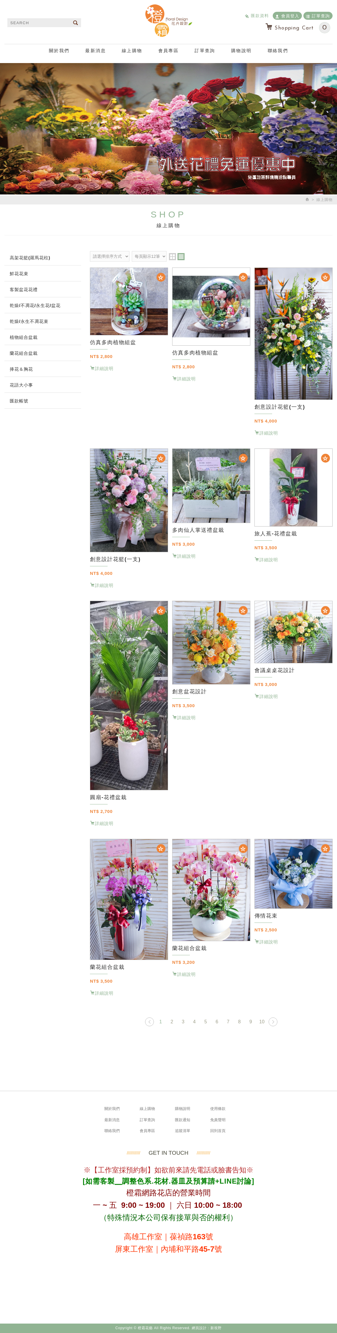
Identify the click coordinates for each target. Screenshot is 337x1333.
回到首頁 (218, 1131)
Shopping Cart (297, 27)
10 (261, 1021)
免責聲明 (218, 1120)
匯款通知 (182, 1120)
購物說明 (241, 50)
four (181, 256)
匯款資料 (257, 15)
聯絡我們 (278, 50)
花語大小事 (21, 384)
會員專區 (168, 50)
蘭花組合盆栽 (24, 353)
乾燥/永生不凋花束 (29, 321)
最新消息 (95, 50)
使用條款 (218, 1108)
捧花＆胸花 (21, 369)
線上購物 (132, 50)
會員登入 (287, 16)
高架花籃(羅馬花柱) (30, 257)
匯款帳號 (19, 400)
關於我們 (59, 50)
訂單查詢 (318, 16)
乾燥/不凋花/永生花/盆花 (35, 305)
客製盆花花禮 (24, 289)
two (172, 256)
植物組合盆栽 (24, 337)
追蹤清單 (182, 1131)
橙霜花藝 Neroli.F (168, 20)
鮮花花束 (19, 273)
